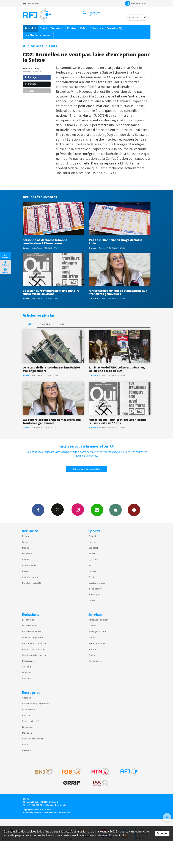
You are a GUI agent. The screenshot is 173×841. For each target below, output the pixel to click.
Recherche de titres (31, 631)
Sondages (26, 672)
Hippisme (93, 571)
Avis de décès (95, 661)
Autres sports (95, 594)
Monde (25, 548)
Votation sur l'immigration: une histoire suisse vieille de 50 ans (51, 292)
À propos (26, 698)
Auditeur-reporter (136, 3)
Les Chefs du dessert (38, 35)
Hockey (92, 542)
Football (92, 536)
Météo (92, 637)
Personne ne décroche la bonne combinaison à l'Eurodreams (45, 241)
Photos (71, 28)
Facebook (38, 510)
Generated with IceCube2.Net (56, 812)
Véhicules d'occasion (98, 620)
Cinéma (92, 625)
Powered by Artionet (32, 812)
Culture (25, 559)
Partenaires (27, 727)
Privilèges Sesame (97, 631)
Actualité (30, 28)
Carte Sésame (28, 709)
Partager (31, 77)
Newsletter (27, 750)
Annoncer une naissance (34, 649)
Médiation (27, 733)
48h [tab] (29, 324)
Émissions (57, 28)
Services (97, 28)
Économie (27, 553)
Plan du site (60, 805)
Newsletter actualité (31, 583)
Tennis (92, 577)
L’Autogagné (28, 661)
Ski (90, 565)
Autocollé (26, 667)
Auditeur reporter (30, 577)
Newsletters (97, 510)
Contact (25, 744)
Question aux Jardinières (34, 655)
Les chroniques (29, 625)
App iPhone (115, 510)
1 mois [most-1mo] (60, 324)
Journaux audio (29, 565)
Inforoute (93, 649)
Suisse (53, 45)
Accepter (162, 833)
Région (25, 536)
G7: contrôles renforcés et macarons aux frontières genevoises (118, 292)
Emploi (92, 655)
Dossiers (26, 571)
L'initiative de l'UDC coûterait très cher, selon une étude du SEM (117, 369)
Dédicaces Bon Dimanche (34, 643)
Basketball (93, 548)
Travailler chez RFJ (30, 721)
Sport (43, 28)
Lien (29, 91)
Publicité (26, 715)
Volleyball (93, 553)
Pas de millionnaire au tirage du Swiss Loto (115, 241)
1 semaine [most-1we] (45, 324)
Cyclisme (93, 559)
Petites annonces (97, 643)
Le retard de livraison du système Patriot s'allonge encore (51, 369)
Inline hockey (95, 589)
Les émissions (28, 620)
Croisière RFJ (114, 28)
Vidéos (84, 28)
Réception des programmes (35, 703)
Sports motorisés (97, 583)
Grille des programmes (33, 637)
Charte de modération (32, 738)
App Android (134, 510)
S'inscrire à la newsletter (86, 469)
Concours (26, 678)
